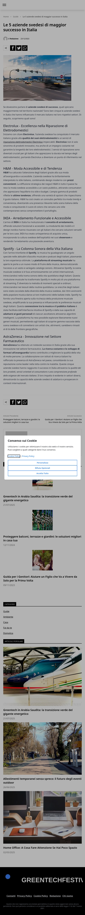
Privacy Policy (28, 456)
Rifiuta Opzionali (42, 468)
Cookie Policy (14, 456)
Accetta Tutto (42, 473)
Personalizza (42, 462)
